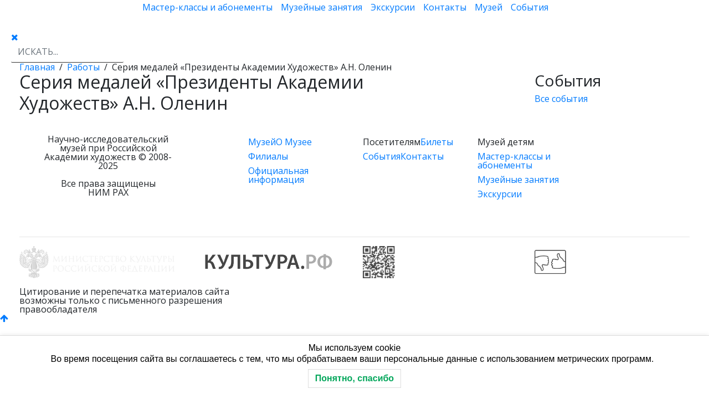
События (529, 7)
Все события (561, 99)
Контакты (444, 7)
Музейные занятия (321, 7)
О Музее (294, 142)
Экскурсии (393, 7)
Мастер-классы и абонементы (207, 7)
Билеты (436, 142)
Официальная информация (278, 175)
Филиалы (268, 156)
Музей (488, 7)
